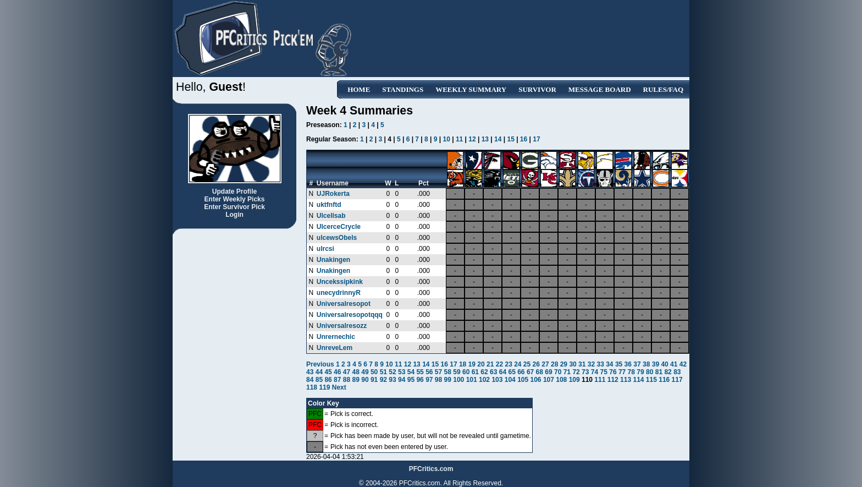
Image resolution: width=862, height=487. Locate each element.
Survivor (537, 89)
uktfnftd (329, 205)
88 (346, 380)
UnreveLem (334, 348)
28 (554, 364)
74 (594, 372)
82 (667, 372)
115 (651, 380)
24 (517, 364)
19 (472, 364)
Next (339, 387)
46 (337, 372)
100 (458, 380)
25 (527, 364)
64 (502, 372)
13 (485, 139)
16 (523, 139)
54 (411, 372)
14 (497, 139)
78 (631, 372)
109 (574, 380)
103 (496, 380)
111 (599, 380)
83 (677, 372)
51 (383, 372)
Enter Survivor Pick (234, 207)
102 (484, 380)
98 (438, 380)
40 (664, 364)
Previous (321, 364)
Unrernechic (336, 337)
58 (447, 372)
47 (346, 372)
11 (459, 139)
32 (591, 364)
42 (683, 364)
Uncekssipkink (340, 282)
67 (530, 372)
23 (508, 364)
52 (392, 372)
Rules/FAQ (663, 89)
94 (401, 380)
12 (472, 139)
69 (548, 372)
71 (567, 372)
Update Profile (234, 191)
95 (411, 380)
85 (319, 380)
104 (510, 380)
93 (392, 380)
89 (356, 380)
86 (327, 380)
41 (673, 364)
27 (545, 364)
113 (625, 380)
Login (234, 214)
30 (572, 364)
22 (499, 364)
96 (419, 380)
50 (374, 372)
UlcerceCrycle (339, 227)
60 (465, 372)
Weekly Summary (470, 89)
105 (522, 380)
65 (511, 372)
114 (638, 380)
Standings (402, 89)
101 (471, 380)
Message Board (599, 89)
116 (664, 380)
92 (383, 380)
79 (640, 372)
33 (600, 364)
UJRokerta (333, 194)
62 (484, 372)
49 (364, 372)
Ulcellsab (331, 216)
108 (561, 380)
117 (677, 380)
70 (557, 372)
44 (319, 372)
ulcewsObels (337, 238)
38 (646, 364)
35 (618, 364)
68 (539, 372)
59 (456, 372)
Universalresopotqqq (350, 315)
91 (374, 380)
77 (622, 372)
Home (358, 89)
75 (603, 372)
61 (475, 372)
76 (612, 372)
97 (429, 380)
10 (446, 139)
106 (536, 380)
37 (636, 364)
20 (480, 364)
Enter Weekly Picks (235, 199)
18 (462, 364)
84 (309, 380)
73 (585, 372)
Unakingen (333, 260)
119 (324, 387)
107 (548, 380)
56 (429, 372)
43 (309, 372)
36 (628, 364)
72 (575, 372)
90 (364, 380)
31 (581, 364)
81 (658, 372)
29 (563, 364)
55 (419, 372)
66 (520, 372)
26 (536, 364)
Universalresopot (344, 304)
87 (337, 380)
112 (612, 380)
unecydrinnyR (339, 293)
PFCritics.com (431, 469)
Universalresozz (342, 326)
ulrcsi (325, 249)
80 (649, 372)
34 (609, 364)
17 (536, 139)
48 (356, 372)
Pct (423, 183)
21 (490, 364)
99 (447, 380)
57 (438, 372)
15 (510, 139)
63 (493, 372)
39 (655, 364)
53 (401, 372)
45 (327, 372)
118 (311, 387)
